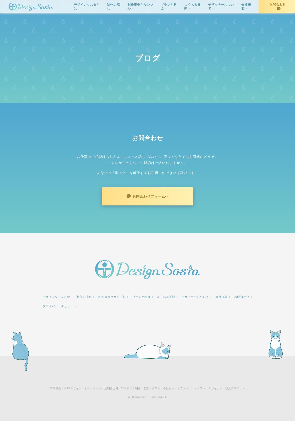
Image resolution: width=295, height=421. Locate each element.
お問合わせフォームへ (150, 196)
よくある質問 (192, 6)
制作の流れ (113, 6)
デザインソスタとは (87, 6)
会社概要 (246, 6)
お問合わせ (278, 4)
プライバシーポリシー (58, 306)
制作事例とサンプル (140, 6)
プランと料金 (169, 6)
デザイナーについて (221, 6)
